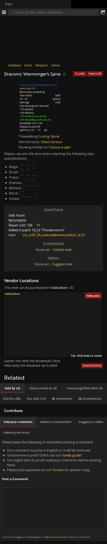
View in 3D (95, 73)
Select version (51, 142)
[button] (46, 320)
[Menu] (4, 12)
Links (82, 73)
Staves (55, 65)
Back (8, 4)
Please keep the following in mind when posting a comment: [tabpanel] (53, 489)
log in (37, 536)
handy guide (71, 455)
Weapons (41, 65)
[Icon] (11, 88)
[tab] (12, 388)
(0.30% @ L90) (43, 119)
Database (14, 65)
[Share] (103, 12)
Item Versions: (29, 142)
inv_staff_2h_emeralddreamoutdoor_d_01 (50, 235)
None (55, 136)
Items (28, 65)
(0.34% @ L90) (38, 116)
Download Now (92, 365)
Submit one (62, 249)
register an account (54, 536)
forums (58, 470)
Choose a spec (60, 147)
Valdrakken (59, 287)
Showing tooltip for (33, 147)
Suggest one (62, 264)
